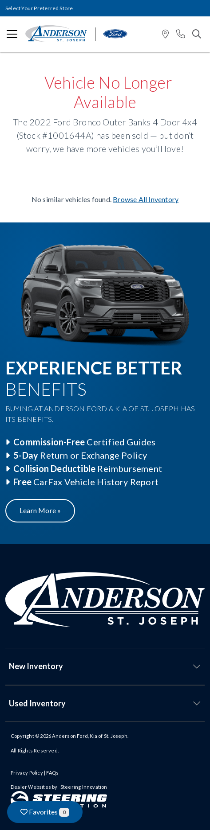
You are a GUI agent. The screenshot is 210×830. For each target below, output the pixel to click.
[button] (165, 34)
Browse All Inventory (145, 199)
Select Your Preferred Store (39, 8)
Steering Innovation (83, 787)
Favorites (44, 812)
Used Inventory (37, 703)
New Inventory (36, 666)
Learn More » (40, 510)
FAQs (52, 772)
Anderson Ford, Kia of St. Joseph (89, 736)
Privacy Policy (27, 772)
